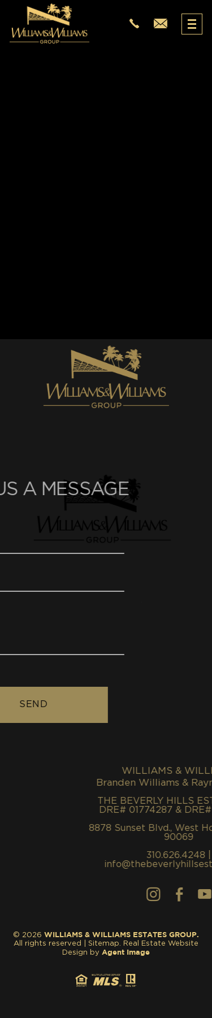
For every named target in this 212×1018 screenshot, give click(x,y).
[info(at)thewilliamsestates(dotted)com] (160, 24)
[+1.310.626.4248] (134, 24)
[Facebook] (203, 894)
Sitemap (103, 943)
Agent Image (126, 953)
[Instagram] (177, 894)
